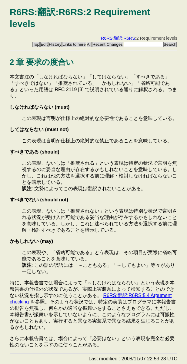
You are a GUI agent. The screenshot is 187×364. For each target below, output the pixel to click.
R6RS (106, 38)
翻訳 (118, 38)
